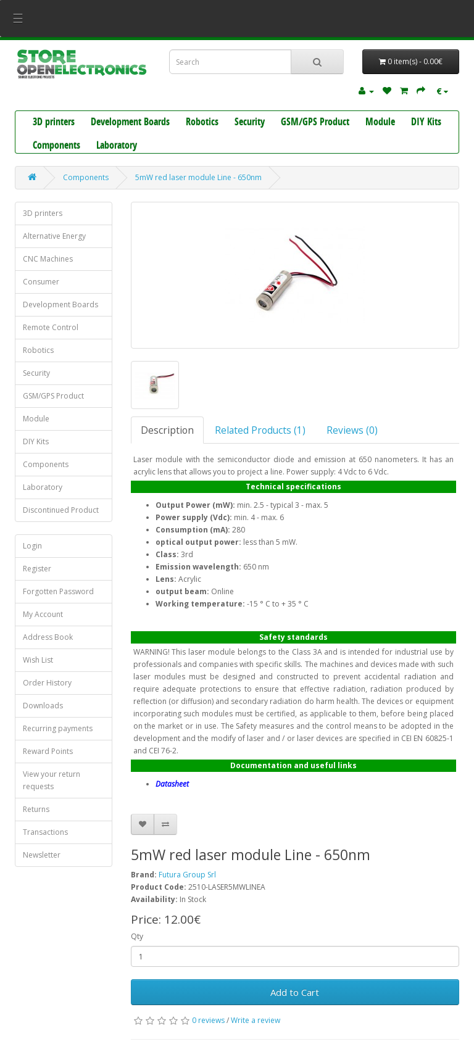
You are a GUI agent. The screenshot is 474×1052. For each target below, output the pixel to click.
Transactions (45, 832)
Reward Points (48, 751)
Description (167, 430)
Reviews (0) (352, 430)
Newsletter (41, 855)
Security (250, 123)
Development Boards (130, 123)
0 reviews (208, 1020)
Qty (137, 936)
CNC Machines (48, 259)
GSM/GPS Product (315, 123)
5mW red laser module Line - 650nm (198, 177)
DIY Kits (426, 123)
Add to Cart (294, 992)
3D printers (54, 123)
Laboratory (116, 146)
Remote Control (50, 327)
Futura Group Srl (187, 874)
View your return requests (51, 780)
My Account (43, 614)
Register (37, 568)
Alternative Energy (54, 236)
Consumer (41, 281)
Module (380, 123)
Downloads (43, 705)
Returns (36, 809)
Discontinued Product (61, 510)
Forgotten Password (58, 591)
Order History (47, 682)
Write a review (255, 1020)
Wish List (38, 660)
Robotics (202, 123)
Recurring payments (58, 728)
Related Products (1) (260, 430)
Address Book (48, 637)
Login (32, 545)
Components (56, 146)
